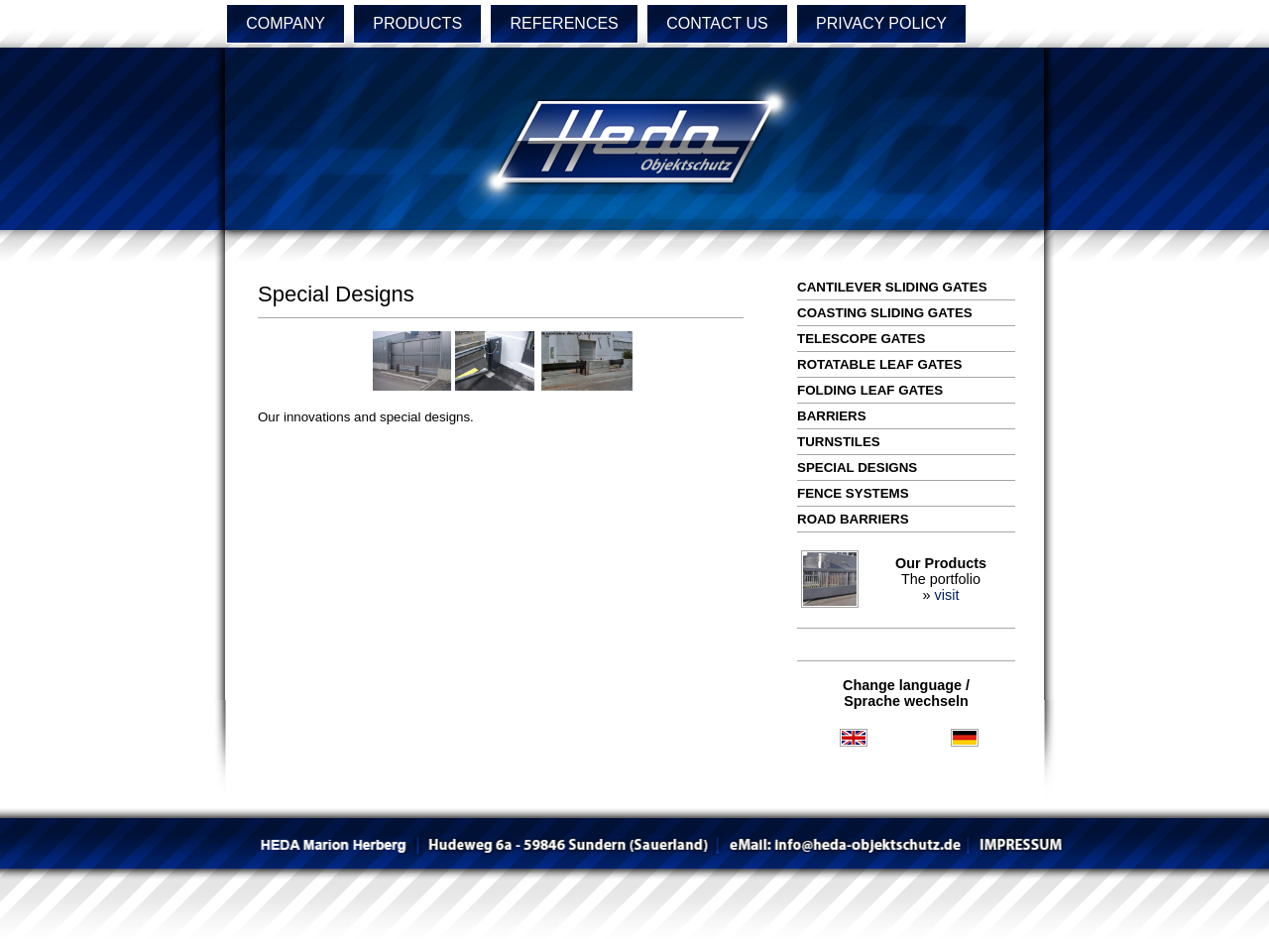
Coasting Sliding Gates (885, 312)
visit (947, 595)
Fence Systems (853, 493)
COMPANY (285, 23)
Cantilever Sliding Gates (892, 287)
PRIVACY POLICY (881, 23)
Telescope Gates (861, 338)
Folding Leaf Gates (870, 390)
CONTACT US (717, 23)
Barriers (831, 416)
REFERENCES (564, 23)
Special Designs (857, 467)
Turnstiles (838, 441)
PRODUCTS (417, 23)
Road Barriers (853, 519)
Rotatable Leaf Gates (879, 364)
